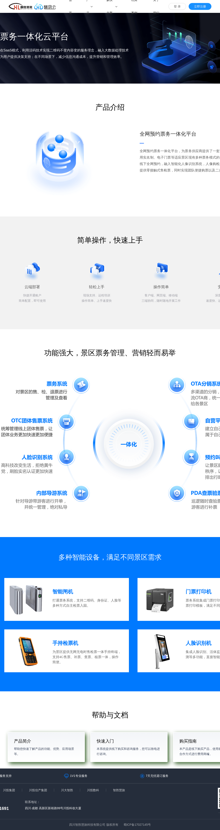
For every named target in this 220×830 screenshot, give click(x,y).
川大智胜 (67, 790)
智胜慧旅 (119, 790)
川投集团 (9, 790)
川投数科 (93, 790)
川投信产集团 (38, 790)
